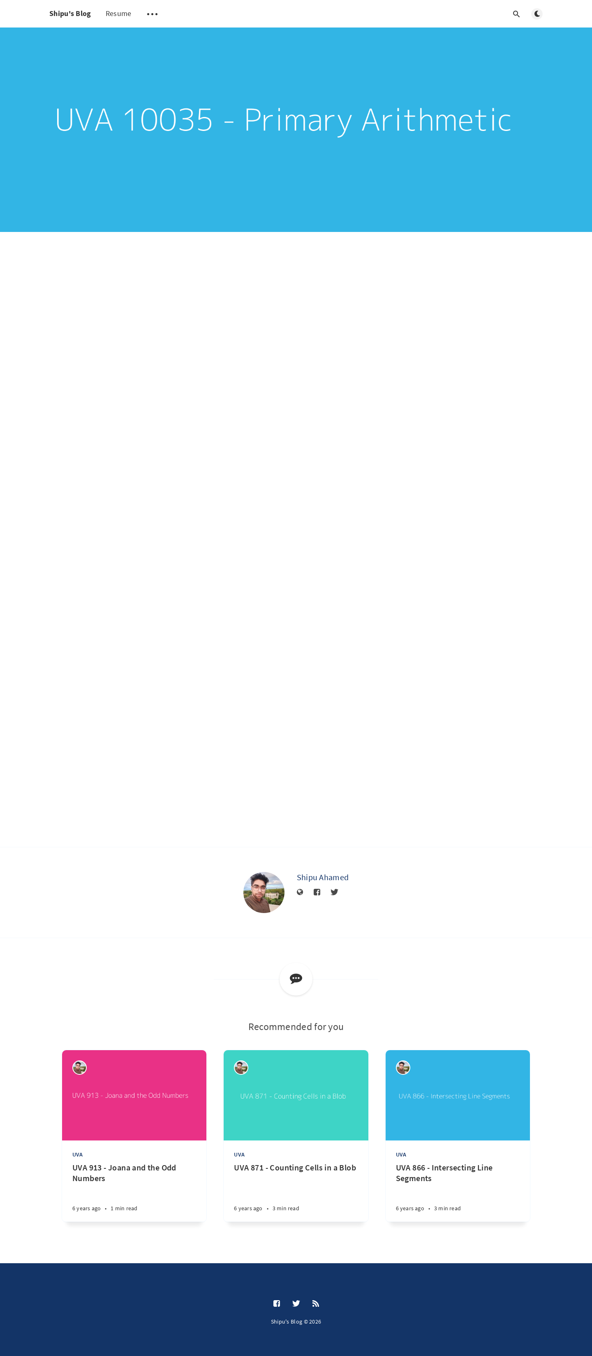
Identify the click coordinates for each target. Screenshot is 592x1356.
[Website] (300, 892)
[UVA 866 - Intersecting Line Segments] (458, 1192)
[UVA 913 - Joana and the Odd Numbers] (134, 1192)
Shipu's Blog (70, 13)
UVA (77, 1154)
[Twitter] (334, 892)
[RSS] (315, 1304)
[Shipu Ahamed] (263, 892)
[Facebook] (317, 892)
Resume (119, 13)
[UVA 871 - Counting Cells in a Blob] (296, 1192)
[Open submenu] (152, 14)
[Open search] (516, 14)
